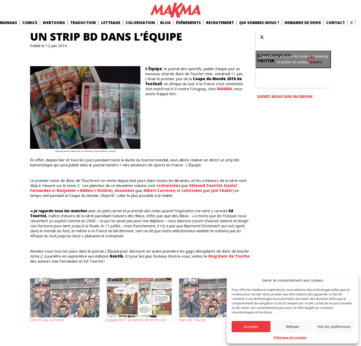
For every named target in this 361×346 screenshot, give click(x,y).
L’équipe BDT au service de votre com (135, 319)
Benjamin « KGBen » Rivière (84, 190)
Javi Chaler (221, 190)
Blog (165, 22)
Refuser (292, 326)
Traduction (83, 22)
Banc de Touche (192, 319)
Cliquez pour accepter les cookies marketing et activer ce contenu (293, 59)
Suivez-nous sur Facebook (285, 96)
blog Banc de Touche (229, 256)
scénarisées (168, 185)
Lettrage (110, 22)
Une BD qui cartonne (47, 319)
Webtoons (54, 22)
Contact (335, 22)
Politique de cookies (290, 337)
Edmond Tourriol (205, 185)
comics (29, 22)
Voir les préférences (334, 326)
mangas (8, 22)
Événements (188, 22)
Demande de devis (303, 22)
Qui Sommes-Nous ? (259, 22)
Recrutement (220, 22)
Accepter (251, 326)
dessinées (124, 190)
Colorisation (140, 22)
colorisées (192, 190)
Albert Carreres (158, 190)
